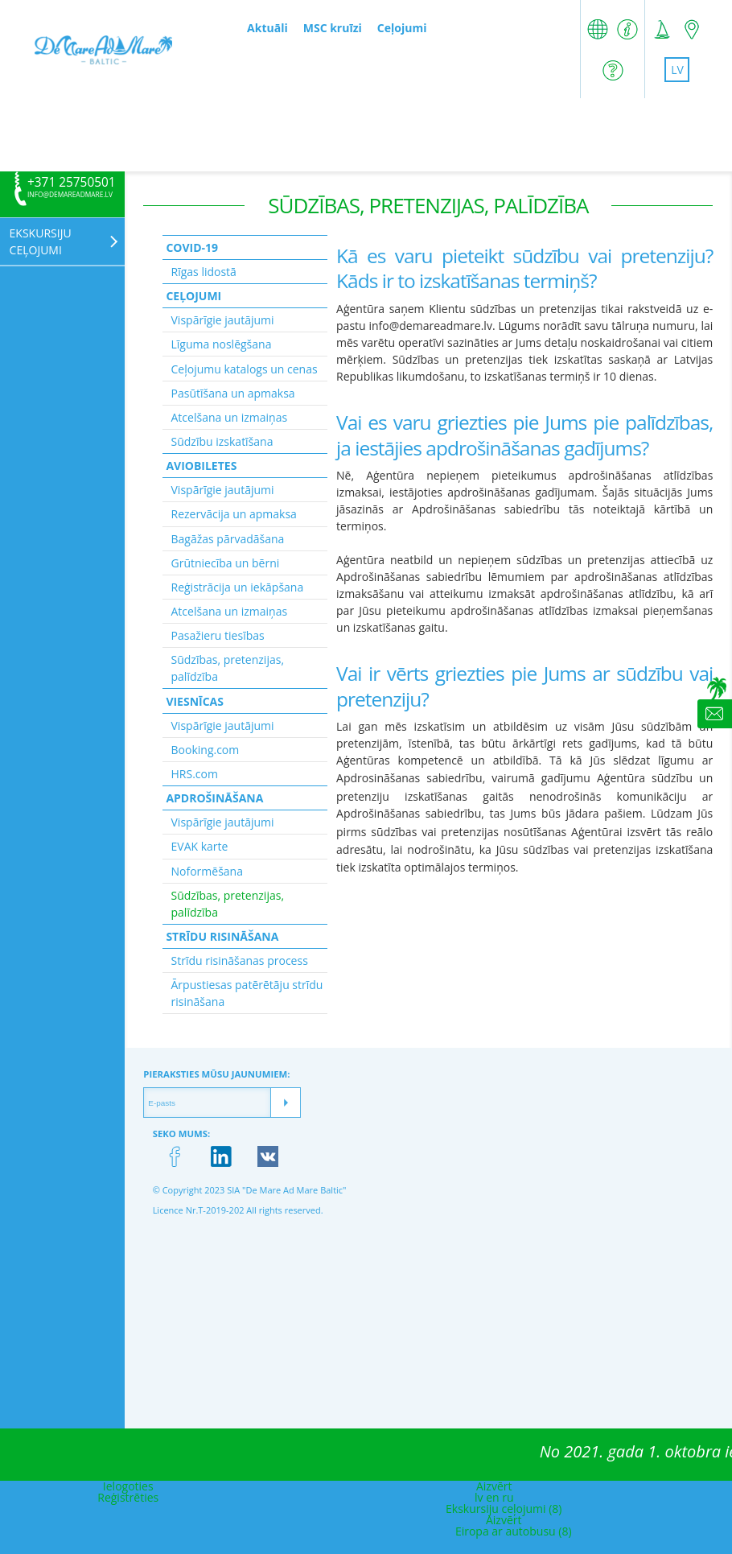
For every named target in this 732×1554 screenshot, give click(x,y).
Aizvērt (494, 1486)
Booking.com (205, 749)
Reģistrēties (127, 1497)
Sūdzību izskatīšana (222, 441)
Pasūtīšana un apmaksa (233, 393)
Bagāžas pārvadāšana (228, 538)
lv (677, 69)
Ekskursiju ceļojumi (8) (503, 1508)
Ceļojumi (402, 27)
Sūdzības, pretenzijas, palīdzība (228, 668)
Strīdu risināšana (222, 936)
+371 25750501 (71, 183)
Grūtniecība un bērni (225, 563)
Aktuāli (267, 27)
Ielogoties (128, 1486)
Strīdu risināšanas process (239, 960)
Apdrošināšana (214, 798)
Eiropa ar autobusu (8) (513, 1531)
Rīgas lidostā (203, 271)
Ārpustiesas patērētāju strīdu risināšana (247, 993)
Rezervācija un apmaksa (234, 513)
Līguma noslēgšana (221, 344)
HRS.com (194, 773)
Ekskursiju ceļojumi (41, 241)
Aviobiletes (201, 465)
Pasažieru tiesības (218, 635)
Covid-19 (192, 247)
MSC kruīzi (332, 27)
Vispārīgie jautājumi (222, 320)
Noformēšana (207, 871)
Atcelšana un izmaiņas (229, 417)
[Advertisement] (366, 134)
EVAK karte (199, 846)
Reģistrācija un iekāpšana (237, 587)
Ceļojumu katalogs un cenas (244, 369)
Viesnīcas (195, 701)
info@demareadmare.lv (70, 195)
